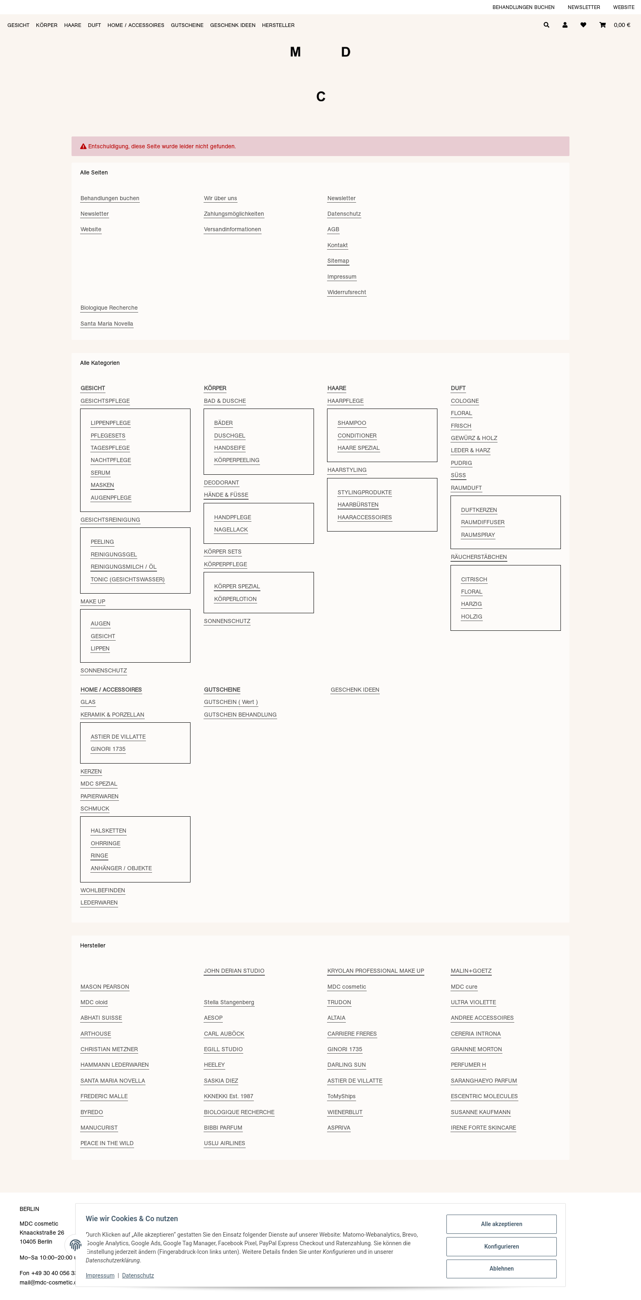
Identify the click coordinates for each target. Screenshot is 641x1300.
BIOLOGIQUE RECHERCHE (239, 1112)
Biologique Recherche (109, 307)
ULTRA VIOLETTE (473, 1002)
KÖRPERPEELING (237, 460)
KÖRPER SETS (223, 551)
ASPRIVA (338, 1127)
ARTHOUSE (96, 1033)
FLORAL (461, 413)
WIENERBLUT (345, 1112)
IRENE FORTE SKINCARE (483, 1127)
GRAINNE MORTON (476, 1049)
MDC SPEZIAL (99, 783)
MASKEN (102, 485)
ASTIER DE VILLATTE (118, 736)
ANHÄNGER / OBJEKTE (121, 868)
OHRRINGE (105, 843)
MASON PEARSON (105, 986)
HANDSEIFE (229, 447)
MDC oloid (94, 1002)
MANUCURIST (99, 1127)
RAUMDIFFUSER (482, 522)
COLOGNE (465, 400)
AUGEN (100, 623)
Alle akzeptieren (498, 1225)
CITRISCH (474, 579)
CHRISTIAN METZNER (109, 1049)
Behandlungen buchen (524, 7)
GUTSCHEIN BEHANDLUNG (240, 714)
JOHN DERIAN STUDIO (234, 970)
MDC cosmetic (346, 986)
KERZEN (91, 771)
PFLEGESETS (108, 435)
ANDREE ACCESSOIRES (482, 1017)
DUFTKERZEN (479, 510)
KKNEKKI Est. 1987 (228, 1096)
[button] (565, 24)
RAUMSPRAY (478, 534)
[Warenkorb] (615, 24)
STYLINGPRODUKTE (365, 492)
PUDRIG (461, 463)
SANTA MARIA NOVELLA (113, 1080)
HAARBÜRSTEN (358, 504)
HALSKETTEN (108, 830)
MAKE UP (93, 601)
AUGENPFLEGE (111, 497)
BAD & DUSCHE (225, 400)
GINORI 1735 (108, 749)
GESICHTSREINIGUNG (110, 519)
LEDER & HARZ (470, 450)
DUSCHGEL (229, 435)
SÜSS (458, 475)
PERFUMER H (468, 1064)
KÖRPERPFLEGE (225, 564)
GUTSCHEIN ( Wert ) (231, 702)
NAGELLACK (231, 529)
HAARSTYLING (347, 470)
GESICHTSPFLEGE (105, 400)
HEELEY (214, 1064)
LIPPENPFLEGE (110, 423)
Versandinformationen (232, 229)
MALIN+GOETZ (471, 970)
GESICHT (103, 636)
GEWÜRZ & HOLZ (474, 438)
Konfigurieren (498, 1246)
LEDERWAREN (99, 902)
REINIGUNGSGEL (114, 554)
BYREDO (92, 1112)
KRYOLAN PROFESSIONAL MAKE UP (375, 970)
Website (623, 7)
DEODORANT (221, 482)
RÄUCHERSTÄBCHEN (479, 557)
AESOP (213, 1017)
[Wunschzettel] (583, 24)
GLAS (88, 702)
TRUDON (339, 1002)
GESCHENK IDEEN (355, 689)
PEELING (102, 541)
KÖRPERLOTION (235, 599)
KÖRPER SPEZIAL (237, 586)
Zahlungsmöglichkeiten (234, 213)
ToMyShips (341, 1096)
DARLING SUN (346, 1064)
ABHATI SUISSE (101, 1017)
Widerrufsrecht (346, 292)
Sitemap (338, 260)
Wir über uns (220, 198)
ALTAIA (336, 1017)
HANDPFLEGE (232, 517)
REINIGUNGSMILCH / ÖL (124, 566)
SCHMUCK (95, 808)
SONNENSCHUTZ (104, 670)
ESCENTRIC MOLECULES (484, 1096)
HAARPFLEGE (345, 400)
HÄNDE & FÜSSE (226, 494)
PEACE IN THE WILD (107, 1143)
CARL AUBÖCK (224, 1033)
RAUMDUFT (466, 487)
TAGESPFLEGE (110, 447)
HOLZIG (471, 616)
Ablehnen (498, 1267)
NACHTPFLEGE (111, 460)
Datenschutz (141, 1275)
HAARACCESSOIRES (365, 517)
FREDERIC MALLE (104, 1096)
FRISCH (461, 425)
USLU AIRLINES (224, 1143)
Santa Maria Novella (107, 323)
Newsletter (584, 7)
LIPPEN (100, 648)
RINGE (99, 855)
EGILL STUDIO (223, 1049)
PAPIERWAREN (100, 796)
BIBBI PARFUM (223, 1127)
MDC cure (464, 986)
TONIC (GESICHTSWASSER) (128, 579)
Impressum (103, 1275)
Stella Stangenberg (229, 1002)
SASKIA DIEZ (221, 1080)
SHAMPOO (352, 423)
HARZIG (471, 604)
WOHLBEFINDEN (103, 890)
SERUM (100, 472)
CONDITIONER (357, 435)
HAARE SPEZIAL (359, 447)
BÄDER (223, 423)
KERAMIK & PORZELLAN (112, 714)
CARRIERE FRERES (352, 1033)
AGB (333, 229)
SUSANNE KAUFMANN (481, 1112)
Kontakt (337, 245)
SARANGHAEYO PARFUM (484, 1080)
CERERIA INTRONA (476, 1033)
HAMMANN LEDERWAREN (115, 1064)
